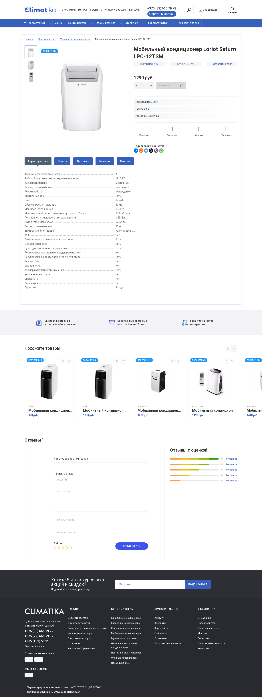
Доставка (83, 161)
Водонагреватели (158, 23)
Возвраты (160, 623)
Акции (58, 23)
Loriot (155, 102)
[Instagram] (29, 675)
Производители (207, 623)
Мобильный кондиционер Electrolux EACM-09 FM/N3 (159, 410)
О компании (69, 10)
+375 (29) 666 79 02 (39, 636)
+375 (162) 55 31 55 (39, 641)
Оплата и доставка (115, 10)
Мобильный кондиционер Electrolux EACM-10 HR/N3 (213, 410)
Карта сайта (161, 628)
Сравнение (160, 638)
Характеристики (38, 161)
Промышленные (105, 23)
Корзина (232, 10)
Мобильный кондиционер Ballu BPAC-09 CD (104, 410)
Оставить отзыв (222, 63)
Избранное (160, 633)
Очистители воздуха (79, 638)
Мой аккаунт (208, 10)
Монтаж (82, 10)
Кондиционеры (77, 23)
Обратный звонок (161, 14)
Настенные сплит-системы (126, 652)
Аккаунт (159, 618)
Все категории (34, 23)
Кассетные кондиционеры (125, 623)
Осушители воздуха (79, 623)
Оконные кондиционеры (124, 657)
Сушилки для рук (189, 23)
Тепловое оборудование (81, 648)
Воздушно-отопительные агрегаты (87, 628)
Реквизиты (96, 10)
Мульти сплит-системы (124, 638)
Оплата (62, 161)
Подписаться (197, 584)
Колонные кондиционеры (125, 628)
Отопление (131, 23)
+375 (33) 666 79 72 (161, 8)
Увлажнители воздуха (80, 633)
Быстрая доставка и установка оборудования (56, 322)
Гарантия (104, 161)
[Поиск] (189, 9)
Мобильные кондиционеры (126, 633)
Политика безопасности (168, 643)
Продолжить (131, 546)
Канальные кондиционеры (126, 618)
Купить (171, 85)
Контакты (134, 10)
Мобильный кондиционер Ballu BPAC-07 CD (50, 410)
